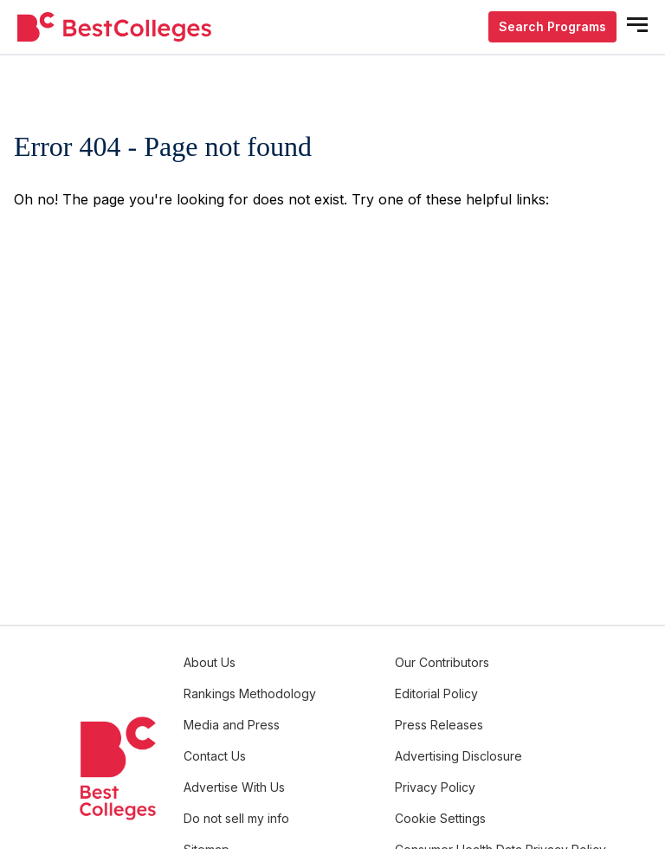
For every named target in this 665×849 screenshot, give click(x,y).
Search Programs (552, 26)
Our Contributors (442, 662)
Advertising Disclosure (458, 756)
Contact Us (215, 756)
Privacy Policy (435, 787)
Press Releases (439, 724)
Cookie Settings (440, 818)
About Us (210, 662)
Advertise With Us (234, 787)
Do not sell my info (236, 818)
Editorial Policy (436, 693)
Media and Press (232, 724)
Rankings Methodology (250, 693)
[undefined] (114, 27)
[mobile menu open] (637, 24)
